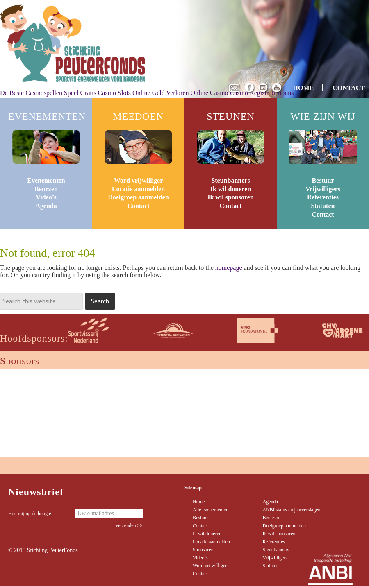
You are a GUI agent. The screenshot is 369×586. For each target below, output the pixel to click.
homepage (228, 267)
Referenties (323, 197)
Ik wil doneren (230, 189)
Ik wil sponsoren (230, 197)
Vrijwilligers (322, 189)
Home (199, 502)
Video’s (46, 197)
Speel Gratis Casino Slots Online (107, 92)
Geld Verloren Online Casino (190, 92)
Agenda (46, 205)
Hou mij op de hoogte (29, 513)
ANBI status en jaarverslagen (292, 510)
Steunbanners (230, 180)
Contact (138, 205)
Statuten (323, 205)
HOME (303, 87)
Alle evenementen (210, 510)
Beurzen (46, 189)
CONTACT (349, 87)
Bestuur (323, 180)
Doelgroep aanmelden (138, 197)
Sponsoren (203, 549)
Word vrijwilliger (138, 180)
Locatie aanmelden (138, 189)
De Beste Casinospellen (31, 92)
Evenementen (46, 180)
